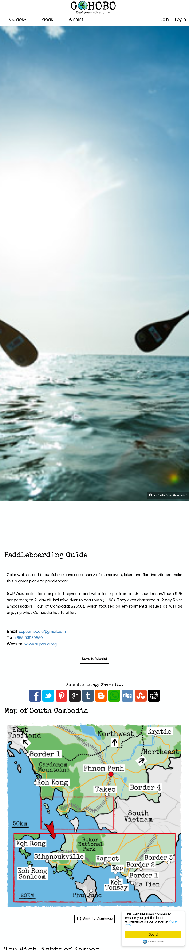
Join (165, 19)
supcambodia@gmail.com (42, 632)
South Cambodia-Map (94, 815)
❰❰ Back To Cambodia (94, 919)
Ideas (47, 19)
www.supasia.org (40, 644)
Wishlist (75, 19)
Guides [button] (17, 19)
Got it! (153, 934)
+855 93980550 (29, 638)
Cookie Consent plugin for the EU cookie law (153, 941)
